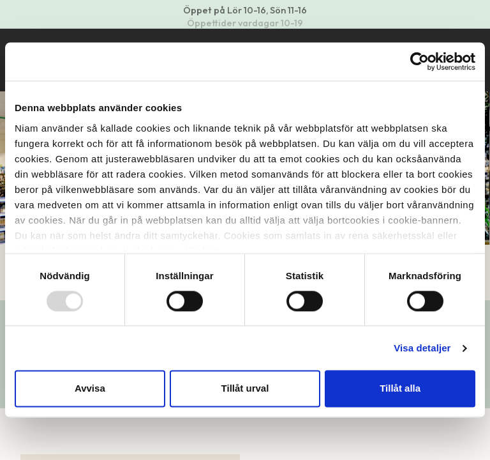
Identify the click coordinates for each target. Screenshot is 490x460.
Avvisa (90, 388)
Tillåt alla (400, 388)
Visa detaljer (422, 347)
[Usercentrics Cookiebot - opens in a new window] (419, 61)
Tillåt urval (245, 388)
